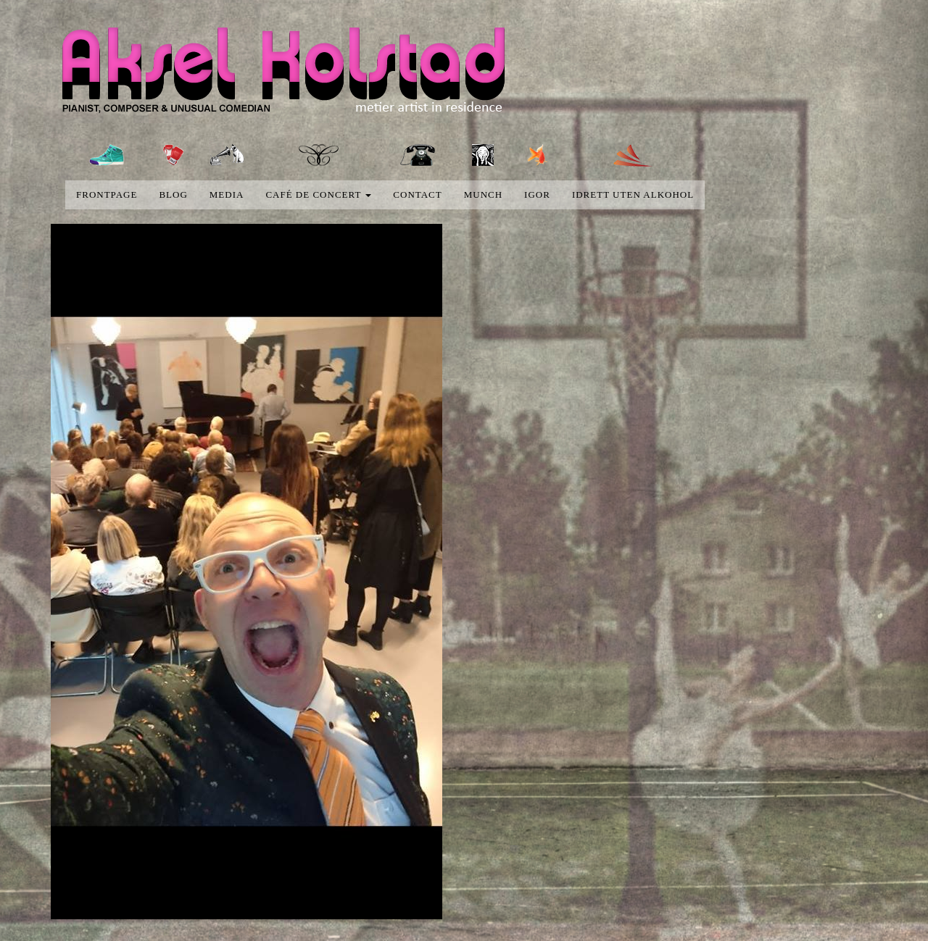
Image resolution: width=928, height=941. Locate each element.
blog (173, 194)
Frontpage (106, 194)
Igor (537, 194)
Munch (483, 194)
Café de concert (318, 194)
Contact (417, 194)
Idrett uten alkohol (633, 194)
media (227, 194)
